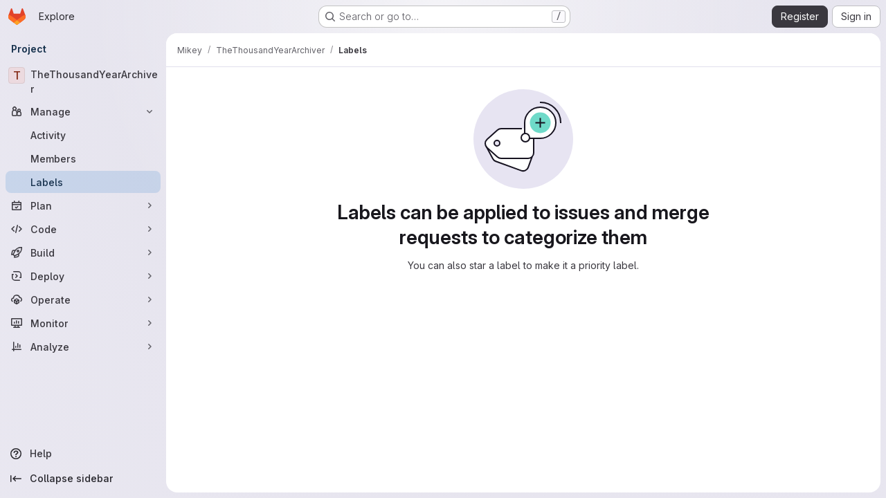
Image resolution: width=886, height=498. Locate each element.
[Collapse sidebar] (83, 479)
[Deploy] (83, 276)
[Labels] (83, 182)
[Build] (83, 252)
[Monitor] (83, 323)
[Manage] (83, 111)
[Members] (83, 158)
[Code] (83, 229)
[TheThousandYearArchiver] (83, 81)
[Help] (83, 454)
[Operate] (83, 299)
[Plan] (83, 205)
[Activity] (83, 135)
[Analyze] (83, 346)
